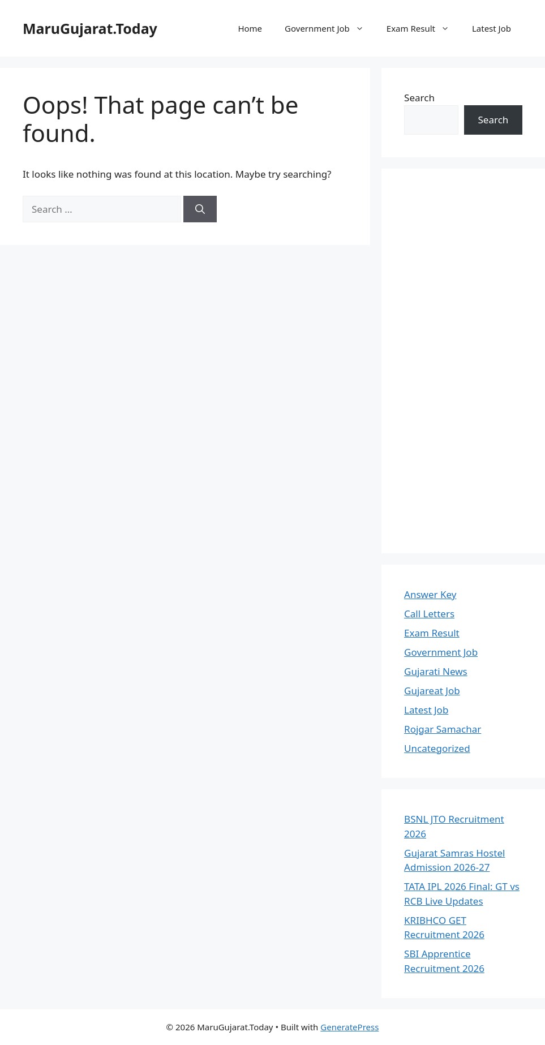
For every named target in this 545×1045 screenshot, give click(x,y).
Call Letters (429, 613)
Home (250, 28)
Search (419, 97)
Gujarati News (435, 671)
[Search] (200, 209)
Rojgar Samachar (442, 729)
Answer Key (430, 594)
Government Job (330, 28)
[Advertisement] (463, 361)
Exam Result (424, 28)
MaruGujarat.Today (90, 28)
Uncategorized (437, 748)
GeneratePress (349, 1027)
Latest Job (491, 28)
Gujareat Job (432, 690)
